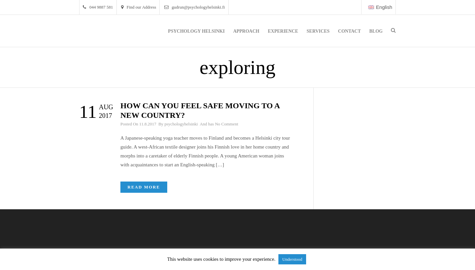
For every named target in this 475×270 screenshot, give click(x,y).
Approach (246, 31)
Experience (283, 31)
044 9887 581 (98, 7)
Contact (349, 31)
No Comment (226, 123)
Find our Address (138, 7)
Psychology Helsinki (196, 31)
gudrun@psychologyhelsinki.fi (194, 7)
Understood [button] (292, 259)
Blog (376, 31)
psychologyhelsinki (181, 123)
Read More (144, 187)
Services (318, 31)
